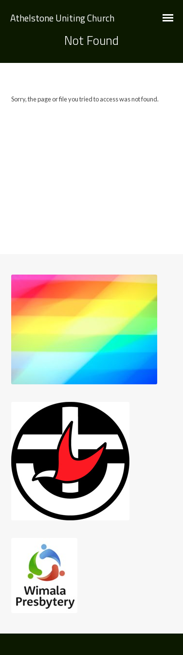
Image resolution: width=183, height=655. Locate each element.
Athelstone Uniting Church (62, 18)
